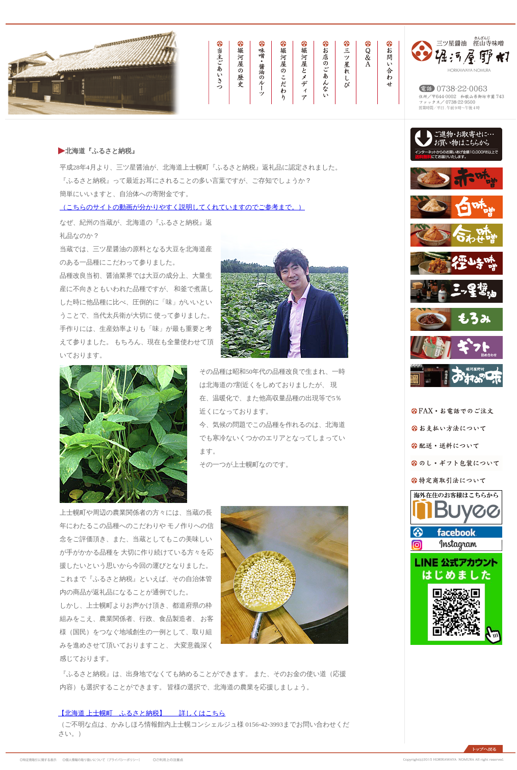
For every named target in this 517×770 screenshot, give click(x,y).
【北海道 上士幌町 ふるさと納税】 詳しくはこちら (141, 713)
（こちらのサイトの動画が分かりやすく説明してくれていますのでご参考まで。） (182, 207)
